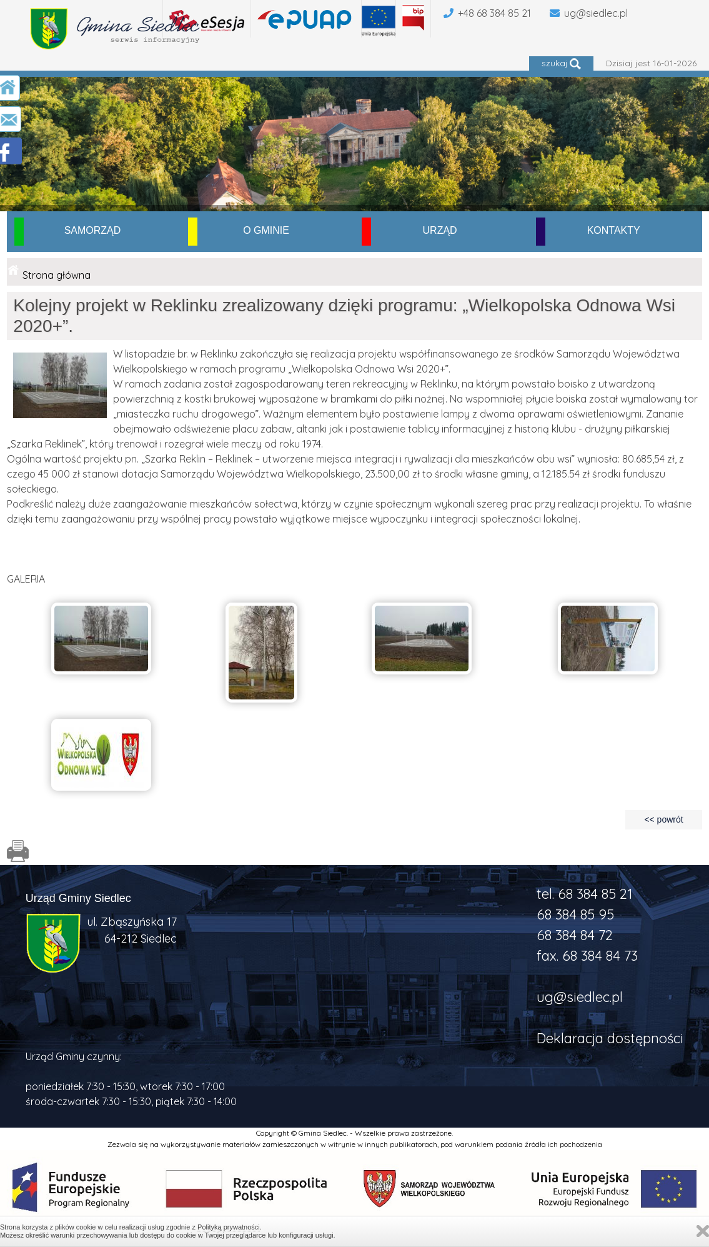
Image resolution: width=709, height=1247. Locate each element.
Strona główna (56, 275)
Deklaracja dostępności (610, 1038)
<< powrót (663, 819)
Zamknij (703, 1231)
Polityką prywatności (228, 1227)
